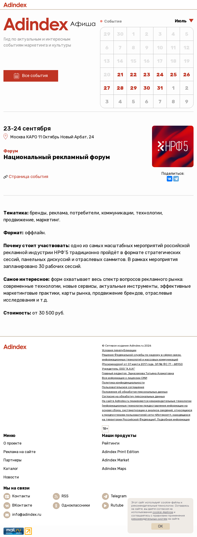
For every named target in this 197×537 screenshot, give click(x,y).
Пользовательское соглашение (123, 387)
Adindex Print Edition (120, 452)
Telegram (119, 496)
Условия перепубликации (119, 350)
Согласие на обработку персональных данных (133, 396)
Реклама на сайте (19, 452)
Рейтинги (110, 443)
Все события (35, 75)
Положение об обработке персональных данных (134, 391)
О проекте (12, 443)
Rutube (117, 505)
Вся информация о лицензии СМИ (124, 378)
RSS (65, 496)
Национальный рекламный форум (56, 157)
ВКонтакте (22, 505)
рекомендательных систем (149, 518)
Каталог (10, 468)
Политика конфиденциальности (123, 382)
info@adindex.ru (26, 514)
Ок (160, 526)
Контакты (21, 496)
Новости (11, 477)
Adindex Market (115, 460)
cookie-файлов (162, 512)
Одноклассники (76, 505)
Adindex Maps (114, 468)
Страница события (28, 176)
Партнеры (12, 460)
